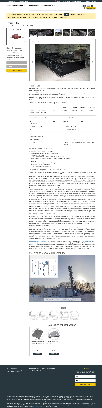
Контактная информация (35, 7)
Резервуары (64, 17)
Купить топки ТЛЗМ (85, 241)
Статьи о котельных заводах (48, 5)
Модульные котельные (77, 14)
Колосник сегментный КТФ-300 (51, 342)
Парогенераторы (13, 17)
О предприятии (10, 1)
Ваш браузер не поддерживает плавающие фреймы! (62, 278)
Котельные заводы (34, 5)
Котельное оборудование (16, 5)
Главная (8, 25)
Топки (66, 14)
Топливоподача (45, 17)
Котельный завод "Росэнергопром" (39, 241)
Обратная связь (23, 1)
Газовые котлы (58, 14)
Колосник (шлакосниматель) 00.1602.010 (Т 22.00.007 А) (37, 342)
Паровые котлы (25, 17)
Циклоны (35, 17)
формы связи (36, 406)
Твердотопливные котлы (44, 14)
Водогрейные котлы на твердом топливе (21, 14)
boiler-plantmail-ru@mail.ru (55, 370)
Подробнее (37, 353)
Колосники (54, 17)
